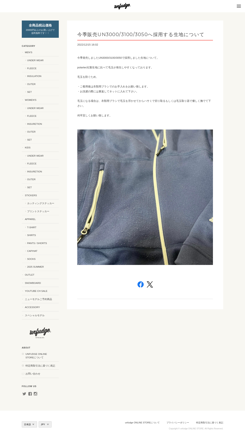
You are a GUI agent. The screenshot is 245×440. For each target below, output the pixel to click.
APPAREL (30, 219)
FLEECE (31, 68)
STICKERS (31, 195)
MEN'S (28, 52)
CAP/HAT (32, 251)
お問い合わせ (32, 373)
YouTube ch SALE (36, 291)
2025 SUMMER (35, 266)
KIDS (27, 147)
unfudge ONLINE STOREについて (36, 356)
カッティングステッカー (40, 203)
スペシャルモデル (35, 315)
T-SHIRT (31, 227)
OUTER (31, 84)
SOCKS (31, 259)
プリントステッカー (38, 211)
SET (29, 92)
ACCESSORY (32, 307)
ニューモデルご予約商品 (38, 299)
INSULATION (34, 76)
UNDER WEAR (35, 60)
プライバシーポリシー (177, 422)
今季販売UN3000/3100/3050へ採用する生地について (141, 34)
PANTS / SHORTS (37, 243)
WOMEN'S (30, 100)
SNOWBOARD (33, 283)
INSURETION (34, 124)
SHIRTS (31, 235)
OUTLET (29, 274)
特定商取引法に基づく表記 (40, 365)
